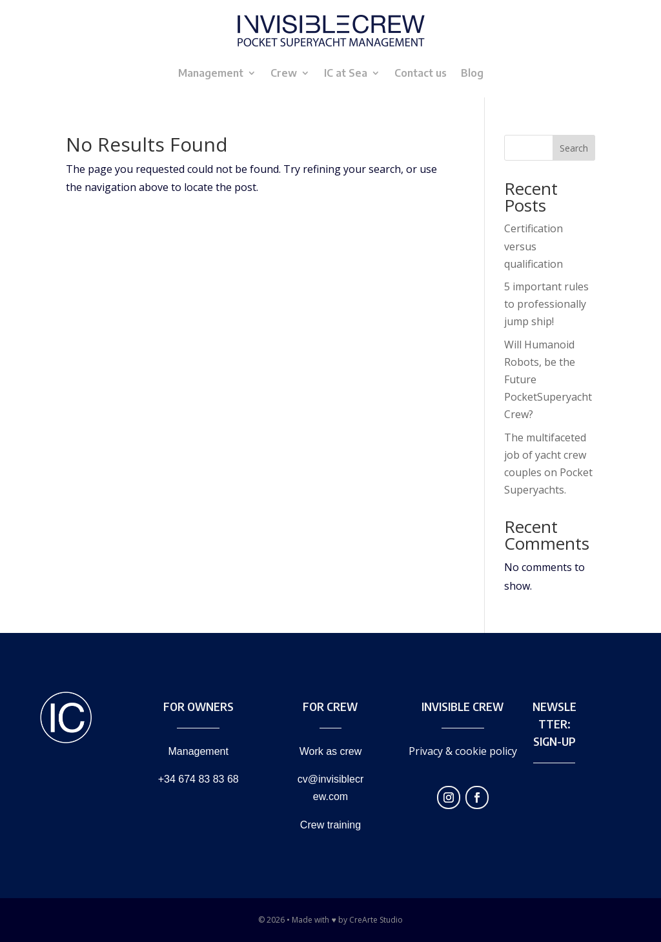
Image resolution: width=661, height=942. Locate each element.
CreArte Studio (376, 919)
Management (210, 72)
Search (574, 148)
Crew (283, 72)
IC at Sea (345, 72)
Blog (472, 72)
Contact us (420, 72)
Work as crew (331, 751)
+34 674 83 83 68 (198, 779)
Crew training (330, 824)
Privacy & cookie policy (463, 751)
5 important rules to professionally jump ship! (546, 303)
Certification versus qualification (533, 245)
